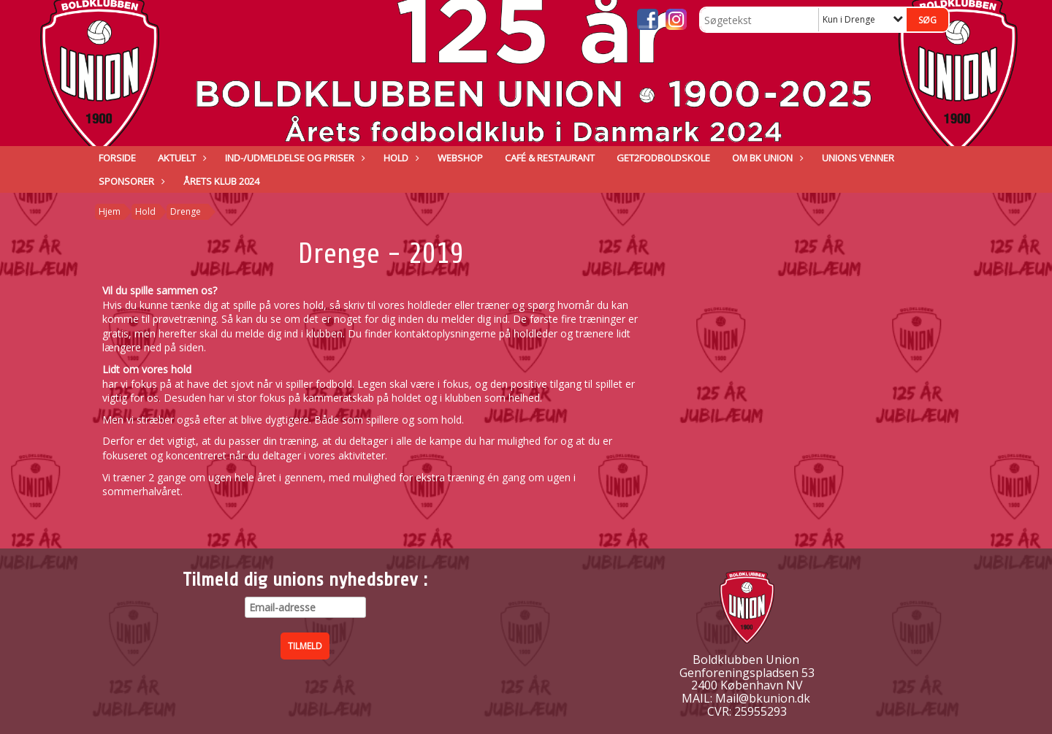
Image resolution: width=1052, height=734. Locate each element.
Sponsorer (130, 181)
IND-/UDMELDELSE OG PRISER (293, 157)
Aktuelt (180, 157)
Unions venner (858, 157)
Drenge (185, 211)
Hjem (110, 211)
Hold (400, 157)
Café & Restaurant (550, 157)
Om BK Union (766, 157)
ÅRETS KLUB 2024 (221, 181)
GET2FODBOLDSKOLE (663, 157)
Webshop (460, 157)
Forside (117, 157)
